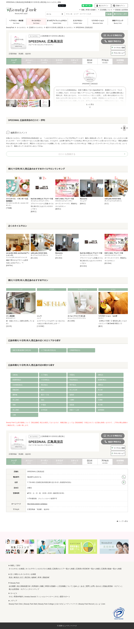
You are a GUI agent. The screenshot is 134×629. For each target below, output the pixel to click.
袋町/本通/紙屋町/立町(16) (22, 350)
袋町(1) (100, 385)
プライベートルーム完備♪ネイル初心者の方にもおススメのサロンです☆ (42, 206)
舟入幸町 (16, 410)
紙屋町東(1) (102, 380)
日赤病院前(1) (17, 385)
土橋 (14, 415)
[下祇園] (9, 208)
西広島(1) (44, 385)
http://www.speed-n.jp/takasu (37, 504)
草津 (39, 577)
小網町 (71, 400)
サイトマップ (34, 589)
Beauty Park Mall (30, 604)
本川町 (100, 405)
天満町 (100, 400)
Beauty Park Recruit (86, 604)
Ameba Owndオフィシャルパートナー (39, 597)
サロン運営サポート (62, 597)
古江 (21, 577)
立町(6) (15, 375)
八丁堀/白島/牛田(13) (48, 350)
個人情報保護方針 (24, 586)
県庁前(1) (72, 385)
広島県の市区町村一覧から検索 (88, 569)
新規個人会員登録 (121, 10)
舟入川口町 (73, 390)
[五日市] (9, 326)
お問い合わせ (96, 586)
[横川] (100, 326)
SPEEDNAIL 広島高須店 (35, 471)
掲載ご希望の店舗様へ (89, 10)
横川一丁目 (45, 395)
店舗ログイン (120, 6)
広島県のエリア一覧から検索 (63, 569)
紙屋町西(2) (17, 380)
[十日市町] (40, 326)
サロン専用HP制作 (16, 597)
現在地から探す (120, 14)
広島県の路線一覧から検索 (111, 569)
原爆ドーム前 (74, 410)
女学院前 (44, 410)
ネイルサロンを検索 (16, 569)
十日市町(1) (45, 380)
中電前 (43, 405)
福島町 (71, 395)
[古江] (107, 203)
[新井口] (33, 211)
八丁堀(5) (44, 375)
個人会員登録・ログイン (18, 589)
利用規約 (35, 586)
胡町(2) (100, 375)
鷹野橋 (15, 395)
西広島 (27, 577)
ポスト (62, 5)
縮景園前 (101, 410)
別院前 (71, 405)
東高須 (16, 577)
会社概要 (12, 586)
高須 (10, 577)
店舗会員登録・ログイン (111, 586)
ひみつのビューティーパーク (66, 604)
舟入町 (100, 390)
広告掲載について (106, 10)
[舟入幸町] (71, 321)
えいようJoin (100, 604)
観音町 (100, 395)
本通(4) (72, 375)
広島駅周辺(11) (74, 350)
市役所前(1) (73, 380)
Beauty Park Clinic (16, 604)
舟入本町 (16, 400)
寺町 (14, 405)
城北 (42, 400)
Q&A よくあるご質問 (81, 586)
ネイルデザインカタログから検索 (38, 569)
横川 (42, 390)
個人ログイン (103, 6)
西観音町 (16, 390)
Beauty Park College (46, 604)
